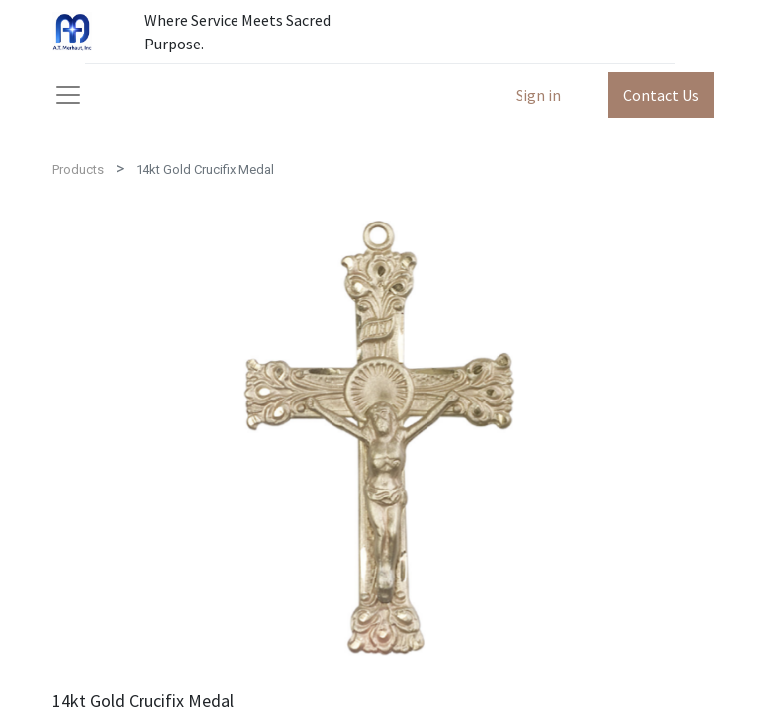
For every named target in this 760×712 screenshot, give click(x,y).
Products (78, 169)
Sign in (538, 95)
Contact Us (661, 95)
